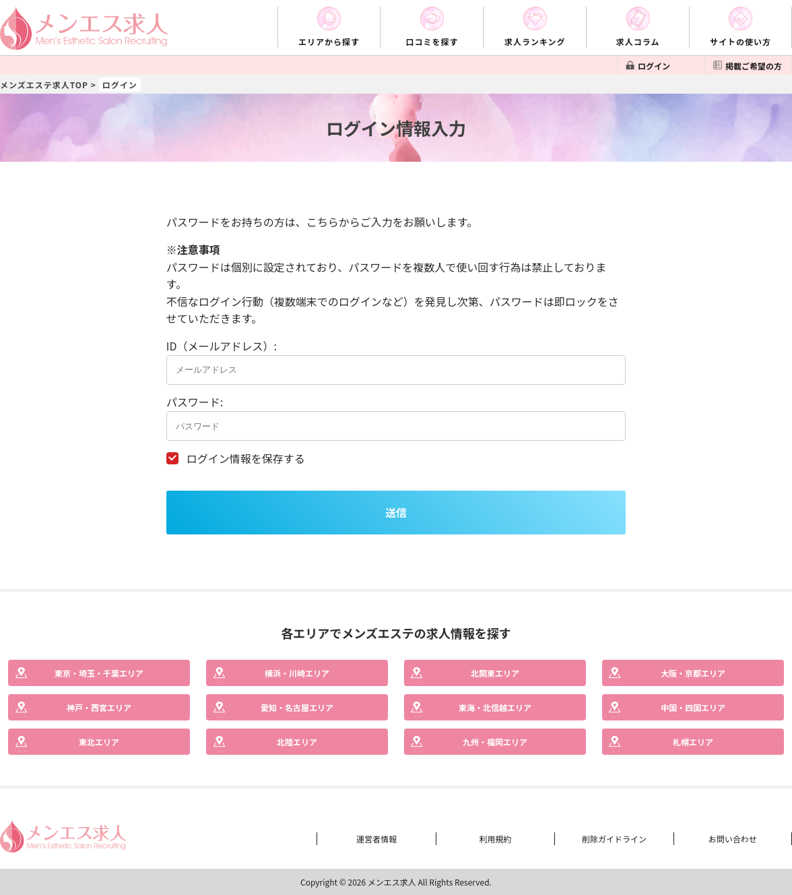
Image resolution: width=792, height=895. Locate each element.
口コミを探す (431, 41)
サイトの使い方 (740, 41)
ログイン (654, 65)
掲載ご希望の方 (753, 65)
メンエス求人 (392, 882)
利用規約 (495, 838)
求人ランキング (535, 41)
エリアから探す (329, 41)
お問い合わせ (732, 838)
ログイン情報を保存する (246, 458)
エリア (99, 673)
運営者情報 (376, 838)
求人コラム (638, 41)
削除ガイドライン (614, 838)
